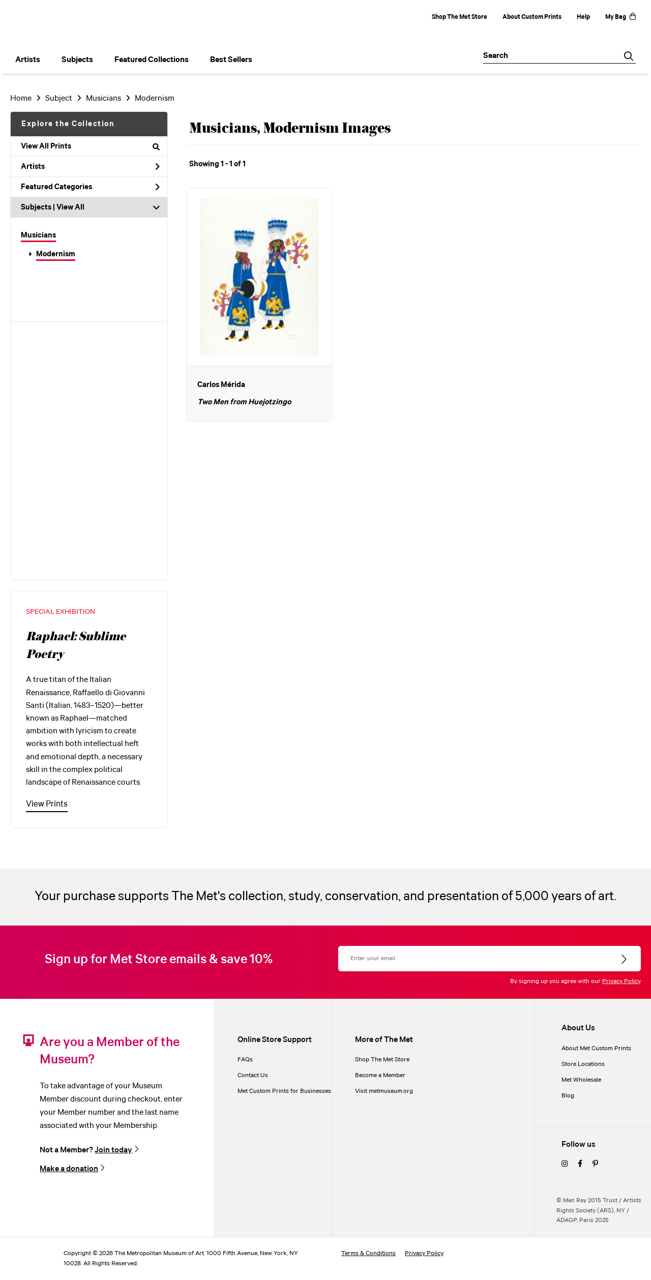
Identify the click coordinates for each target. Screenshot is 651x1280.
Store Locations (583, 1064)
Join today (113, 1149)
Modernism (55, 254)
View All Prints (90, 146)
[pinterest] (595, 1164)
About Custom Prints (531, 17)
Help (583, 17)
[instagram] (564, 1164)
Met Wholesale (581, 1080)
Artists (90, 167)
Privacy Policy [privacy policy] (424, 1253)
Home (21, 98)
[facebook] (580, 1164)
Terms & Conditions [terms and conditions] (368, 1253)
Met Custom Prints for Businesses (284, 1091)
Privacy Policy (621, 981)
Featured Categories (90, 187)
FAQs (245, 1059)
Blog (567, 1095)
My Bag (620, 17)
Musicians (38, 235)
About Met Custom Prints (596, 1048)
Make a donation (69, 1168)
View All (70, 207)
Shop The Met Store (459, 17)
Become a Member (380, 1075)
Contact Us (253, 1075)
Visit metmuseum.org (384, 1091)
